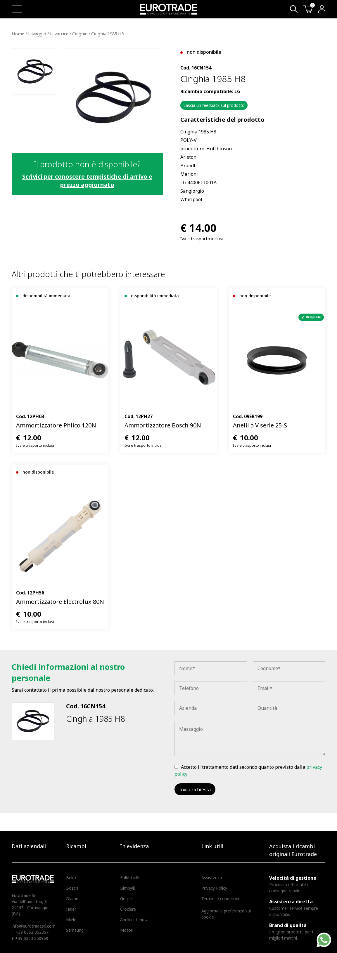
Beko (71, 877)
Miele (71, 919)
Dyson (72, 898)
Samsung (75, 930)
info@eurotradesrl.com (34, 926)
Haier (71, 909)
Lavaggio (37, 33)
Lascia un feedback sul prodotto (214, 105)
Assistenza (211, 877)
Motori (126, 930)
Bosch (72, 888)
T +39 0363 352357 (30, 932)
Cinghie (79, 33)
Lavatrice (59, 33)
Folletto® (129, 877)
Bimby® (128, 888)
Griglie (126, 898)
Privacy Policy (214, 888)
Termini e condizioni (220, 898)
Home (18, 33)
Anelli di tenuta (134, 919)
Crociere (128, 909)
